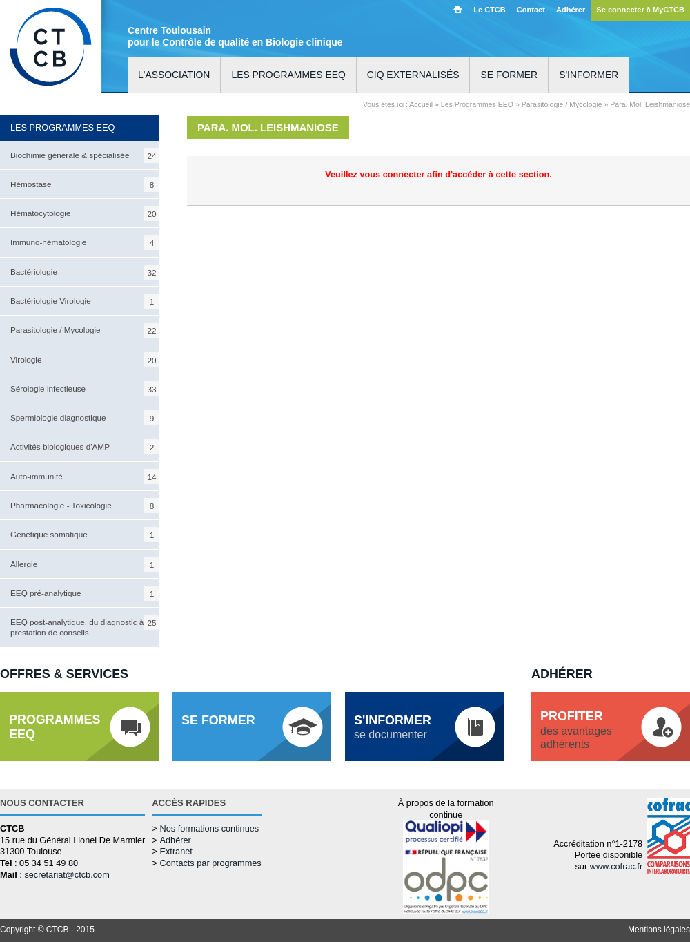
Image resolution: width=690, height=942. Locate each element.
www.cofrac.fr (616, 866)
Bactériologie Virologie (84, 301)
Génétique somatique (84, 534)
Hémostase (84, 184)
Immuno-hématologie (84, 242)
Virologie (84, 359)
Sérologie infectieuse (84, 388)
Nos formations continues (209, 828)
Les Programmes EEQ (477, 104)
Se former (509, 74)
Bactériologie (84, 272)
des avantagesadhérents (576, 729)
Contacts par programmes (210, 863)
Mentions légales (659, 929)
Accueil (457, 9)
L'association (174, 74)
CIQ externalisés (413, 74)
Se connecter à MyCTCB (640, 10)
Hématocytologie (84, 213)
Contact (531, 10)
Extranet (175, 851)
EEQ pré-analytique (84, 593)
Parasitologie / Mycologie (84, 330)
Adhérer (570, 10)
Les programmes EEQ (288, 74)
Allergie (84, 564)
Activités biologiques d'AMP (84, 446)
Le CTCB (489, 10)
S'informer (588, 74)
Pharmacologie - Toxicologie (84, 505)
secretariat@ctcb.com (66, 874)
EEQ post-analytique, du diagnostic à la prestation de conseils (84, 626)
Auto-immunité (84, 476)
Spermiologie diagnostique (84, 417)
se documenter (392, 727)
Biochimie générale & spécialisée (84, 155)
